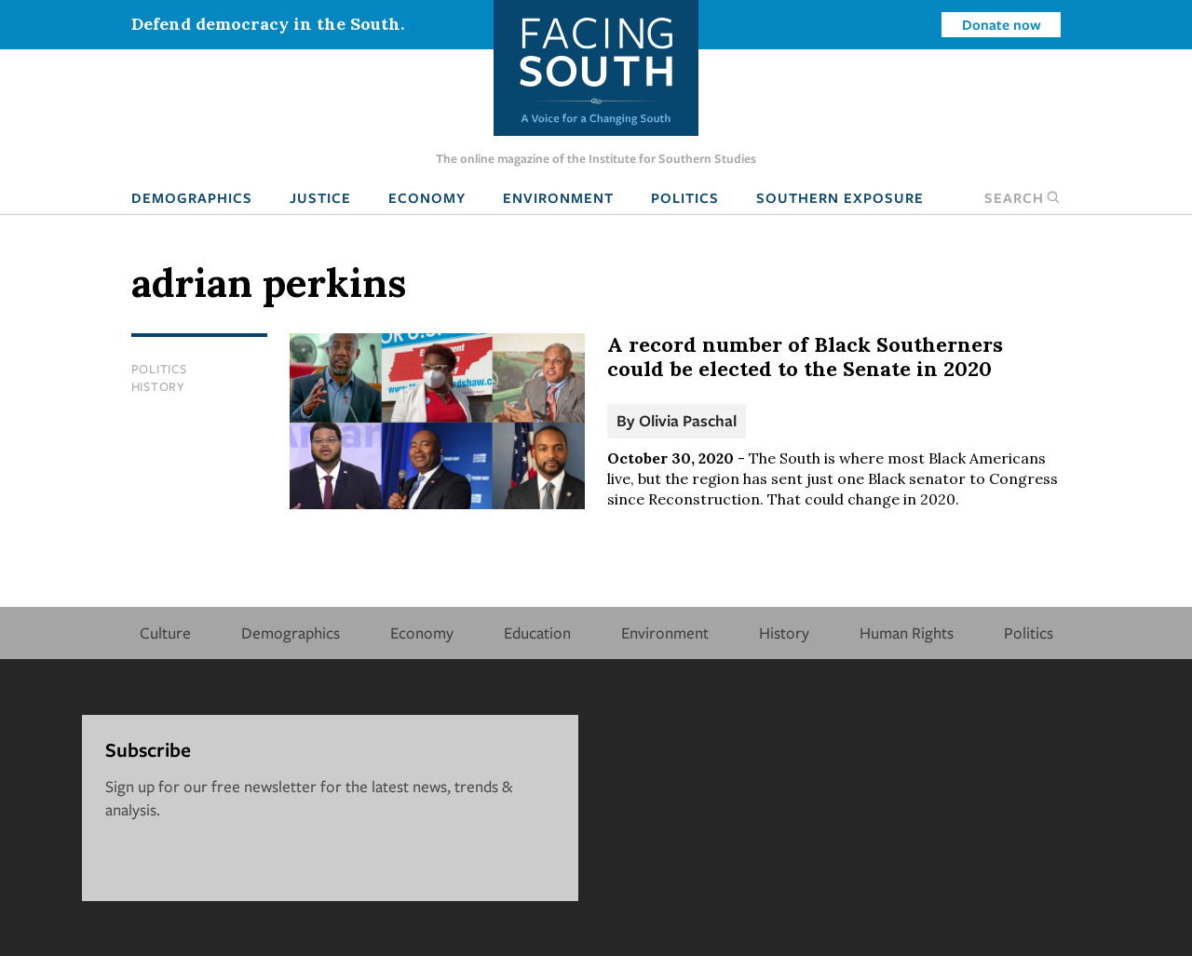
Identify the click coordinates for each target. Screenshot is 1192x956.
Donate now (1001, 24)
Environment (558, 197)
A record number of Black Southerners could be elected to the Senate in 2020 (805, 356)
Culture (165, 632)
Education (537, 632)
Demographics (191, 197)
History (158, 386)
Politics (685, 197)
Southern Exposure (840, 197)
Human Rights (907, 632)
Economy (427, 197)
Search (1022, 197)
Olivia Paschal (688, 420)
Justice (320, 197)
